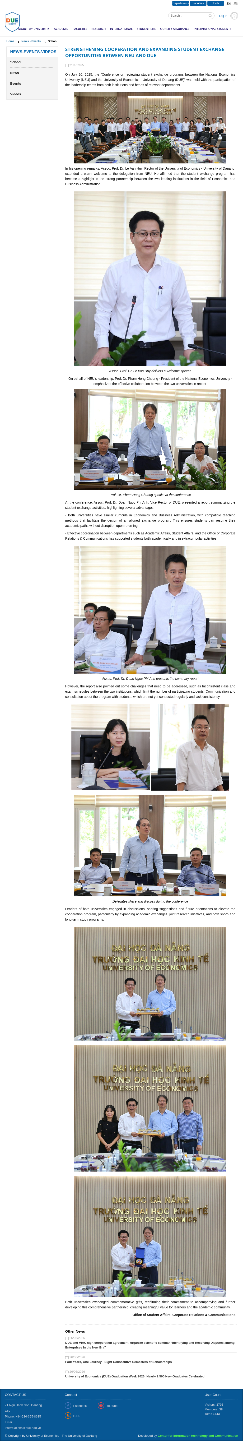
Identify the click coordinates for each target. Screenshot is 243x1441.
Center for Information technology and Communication (198, 1435)
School (15, 62)
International (121, 29)
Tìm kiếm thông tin (210, 16)
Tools (215, 3)
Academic (61, 29)
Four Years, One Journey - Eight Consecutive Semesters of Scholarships (118, 1362)
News (14, 73)
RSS (76, 1416)
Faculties (198, 3)
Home (10, 41)
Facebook (80, 1406)
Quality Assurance (174, 29)
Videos (15, 94)
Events (15, 83)
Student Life (146, 29)
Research (99, 29)
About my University (34, 29)
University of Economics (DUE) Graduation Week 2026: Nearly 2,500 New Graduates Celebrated (135, 1376)
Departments (181, 3)
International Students (212, 29)
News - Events (31, 41)
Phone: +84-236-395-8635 (23, 1416)
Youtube (111, 1406)
